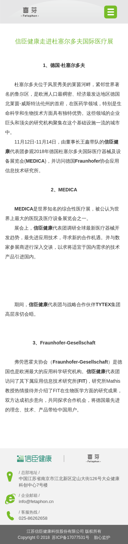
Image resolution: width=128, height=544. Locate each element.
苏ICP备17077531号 (70, 537)
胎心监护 (102, 537)
